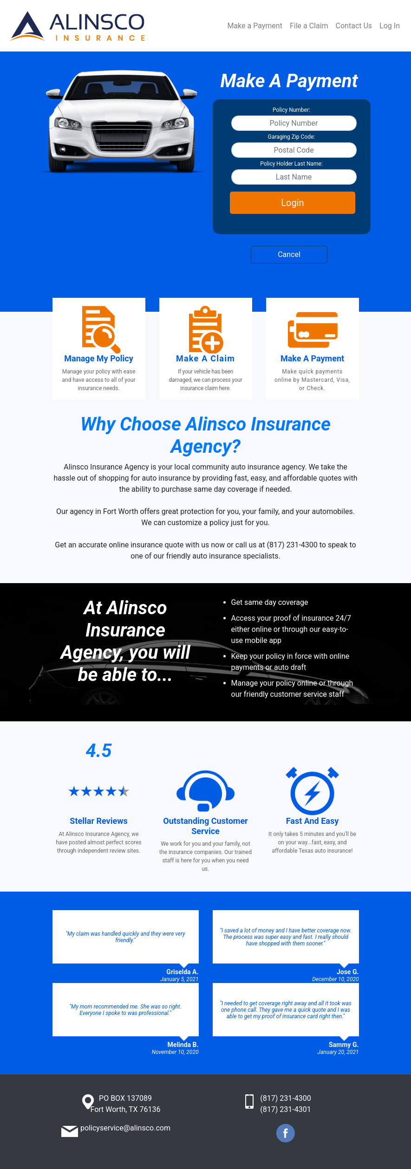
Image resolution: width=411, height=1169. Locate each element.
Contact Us (354, 25)
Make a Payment (254, 25)
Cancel (289, 254)
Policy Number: (291, 110)
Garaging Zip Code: (291, 137)
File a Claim (309, 25)
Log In (389, 25)
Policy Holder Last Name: (291, 164)
